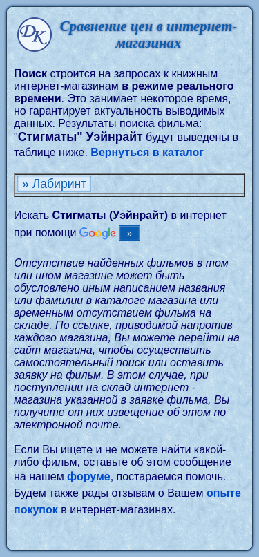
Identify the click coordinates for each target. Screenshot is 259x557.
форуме (89, 476)
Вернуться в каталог (147, 152)
